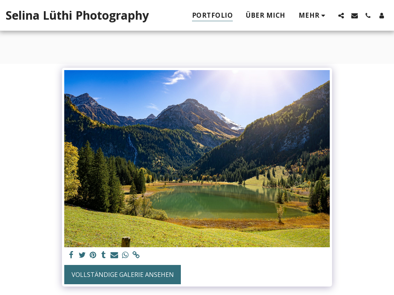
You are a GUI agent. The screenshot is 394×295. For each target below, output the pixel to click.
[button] (341, 15)
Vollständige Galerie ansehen (123, 274)
